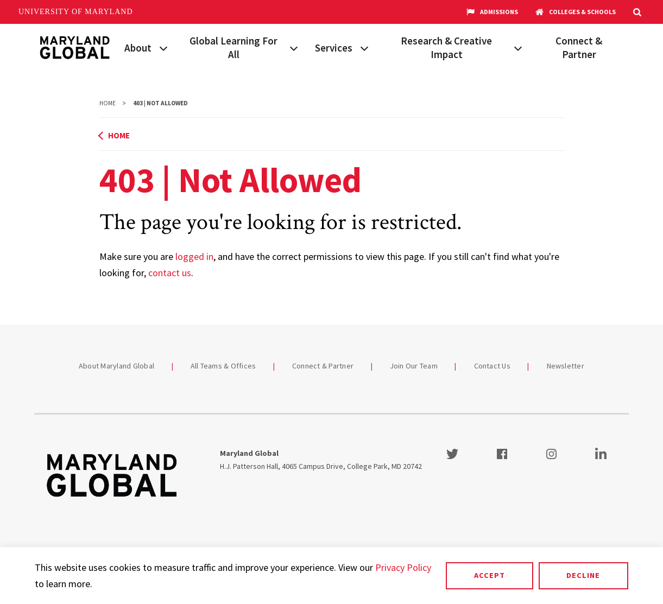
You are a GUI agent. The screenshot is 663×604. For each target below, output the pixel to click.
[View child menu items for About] (163, 47)
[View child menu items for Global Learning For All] (293, 47)
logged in (194, 256)
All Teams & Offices (223, 366)
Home (107, 103)
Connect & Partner (578, 47)
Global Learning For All (233, 47)
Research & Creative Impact (446, 47)
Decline (583, 575)
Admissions (492, 12)
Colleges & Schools (575, 12)
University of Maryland (75, 12)
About (137, 47)
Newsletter (566, 366)
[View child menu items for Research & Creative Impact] (518, 47)
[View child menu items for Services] (364, 47)
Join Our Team (414, 366)
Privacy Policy (403, 567)
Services (333, 47)
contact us (169, 272)
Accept (489, 575)
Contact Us (492, 366)
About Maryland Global (116, 366)
